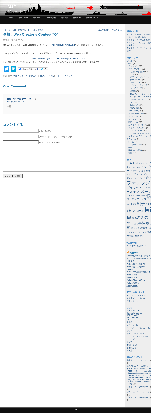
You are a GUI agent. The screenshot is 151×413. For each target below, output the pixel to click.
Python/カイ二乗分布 (136, 267)
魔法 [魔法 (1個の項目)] (132, 236)
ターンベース (136, 80)
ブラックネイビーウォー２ (138, 387)
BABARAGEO (133, 311)
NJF (12, 6)
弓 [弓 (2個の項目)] (131, 204)
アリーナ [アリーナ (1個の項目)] (137, 171)
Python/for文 (132, 277)
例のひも (130, 51)
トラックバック (65, 76)
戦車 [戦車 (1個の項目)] (147, 204)
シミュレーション (136, 72)
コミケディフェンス (137, 128)
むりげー (130, 331)
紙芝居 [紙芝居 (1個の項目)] (136, 228)
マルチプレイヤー (136, 113)
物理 (130, 147)
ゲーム (129, 61)
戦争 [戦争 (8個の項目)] (141, 203)
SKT (128, 320)
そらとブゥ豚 (132, 325)
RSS (52, 76)
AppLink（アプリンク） (137, 295)
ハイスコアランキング (136, 125)
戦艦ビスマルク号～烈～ (20, 98)
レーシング (133, 119)
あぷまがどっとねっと (136, 298)
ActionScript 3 (133, 286)
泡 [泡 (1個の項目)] (136, 218)
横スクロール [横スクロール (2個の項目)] (136, 210)
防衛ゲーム (133, 122)
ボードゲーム (134, 111)
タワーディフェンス (138, 77)
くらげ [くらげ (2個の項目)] (142, 163)
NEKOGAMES (133, 315)
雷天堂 (129, 350)
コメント (44, 76)
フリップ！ (131, 339)
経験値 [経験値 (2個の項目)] (143, 228)
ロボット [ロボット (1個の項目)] (130, 195)
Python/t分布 (132, 275)
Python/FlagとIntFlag (136, 280)
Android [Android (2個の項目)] (133, 163)
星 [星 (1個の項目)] (128, 211)
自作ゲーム (37, 18)
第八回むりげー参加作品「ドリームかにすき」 (25, 30)
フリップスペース (136, 130)
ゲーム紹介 (23, 18)
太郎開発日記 (132, 345)
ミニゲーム (133, 116)
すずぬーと (131, 322)
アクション (133, 66)
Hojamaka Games (134, 313)
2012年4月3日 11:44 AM (16, 102)
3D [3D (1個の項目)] (128, 163)
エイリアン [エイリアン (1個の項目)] (146, 171)
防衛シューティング (138, 99)
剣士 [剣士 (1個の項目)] (143, 195)
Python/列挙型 (133, 283)
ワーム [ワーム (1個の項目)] (138, 195)
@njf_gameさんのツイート (138, 246)
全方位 (133, 91)
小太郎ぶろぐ (132, 348)
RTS (132, 74)
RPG (130, 64)
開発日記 (64, 18)
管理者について (92, 18)
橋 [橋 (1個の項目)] (133, 218)
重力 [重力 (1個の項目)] (144, 232)
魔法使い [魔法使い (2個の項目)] (139, 236)
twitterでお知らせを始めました (110, 30)
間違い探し (135, 108)
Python (130, 269)
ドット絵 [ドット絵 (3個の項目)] (143, 177)
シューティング (135, 82)
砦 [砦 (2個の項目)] (132, 228)
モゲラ (129, 342)
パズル (131, 102)
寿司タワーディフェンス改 (138, 40)
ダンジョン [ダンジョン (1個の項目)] (131, 178)
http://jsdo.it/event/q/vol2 (63, 45)
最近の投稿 (51, 18)
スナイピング (136, 88)
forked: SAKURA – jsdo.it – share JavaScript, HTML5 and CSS (58, 58)
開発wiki (77, 18)
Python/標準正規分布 (136, 264)
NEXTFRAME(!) (133, 317)
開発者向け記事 (135, 150)
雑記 (130, 153)
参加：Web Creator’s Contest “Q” (30, 34)
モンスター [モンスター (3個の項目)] (140, 191)
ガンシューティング (138, 85)
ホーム (11, 18)
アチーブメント (135, 69)
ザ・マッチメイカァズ (136, 334)
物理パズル (135, 105)
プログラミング (20, 76)
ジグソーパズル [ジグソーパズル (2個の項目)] (139, 174)
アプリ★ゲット (133, 301)
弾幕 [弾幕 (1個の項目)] (134, 204)
